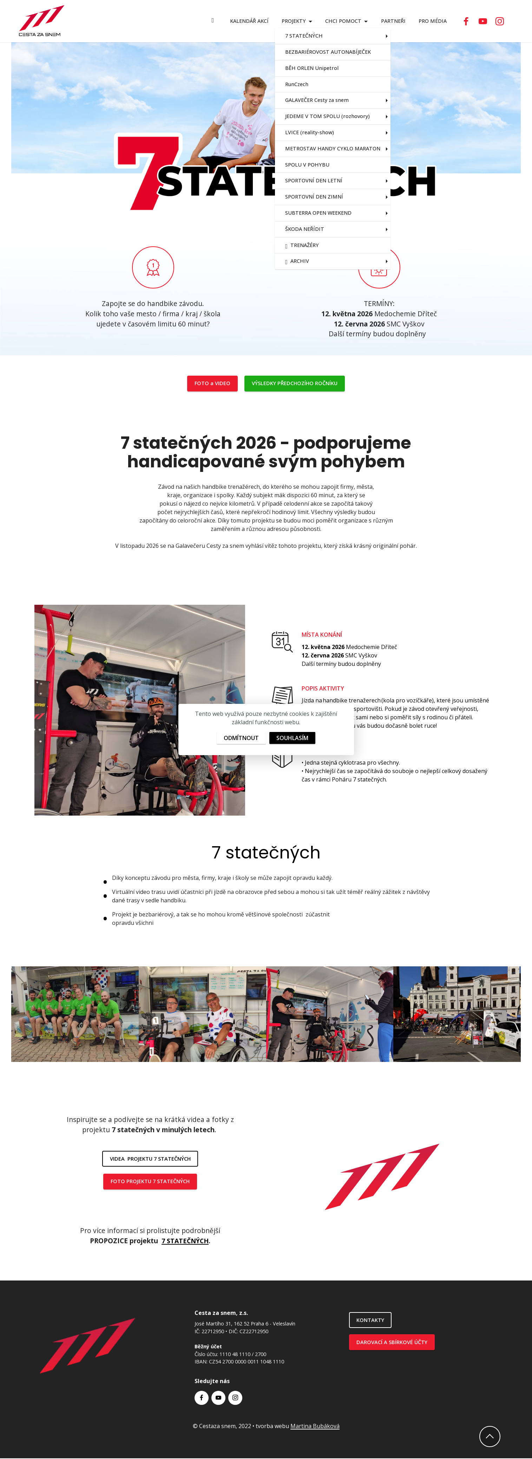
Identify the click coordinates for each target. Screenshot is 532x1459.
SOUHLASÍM (292, 738)
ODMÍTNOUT (241, 738)
